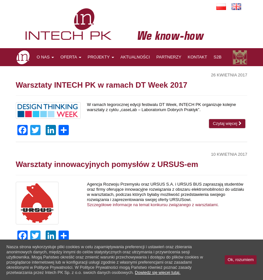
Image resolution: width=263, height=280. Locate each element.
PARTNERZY (168, 57)
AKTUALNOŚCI (135, 57)
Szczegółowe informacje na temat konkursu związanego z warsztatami (152, 204)
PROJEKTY (101, 57)
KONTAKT (197, 57)
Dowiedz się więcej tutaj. (158, 272)
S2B (217, 57)
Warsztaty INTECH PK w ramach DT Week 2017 (101, 85)
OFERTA (70, 57)
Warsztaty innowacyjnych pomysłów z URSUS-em (107, 164)
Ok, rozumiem (241, 259)
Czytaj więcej (227, 123)
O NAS (45, 57)
